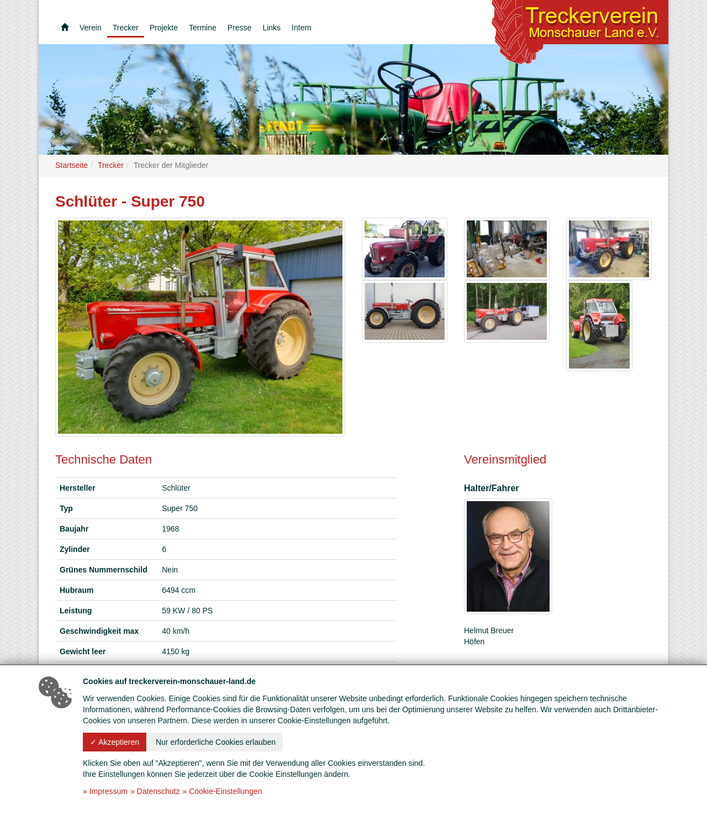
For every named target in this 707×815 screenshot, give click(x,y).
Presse (240, 27)
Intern (302, 27)
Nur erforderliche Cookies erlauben (216, 742)
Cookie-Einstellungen (225, 791)
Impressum (108, 791)
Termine (203, 27)
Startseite (71, 165)
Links (271, 27)
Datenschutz (158, 791)
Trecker (126, 27)
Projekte (164, 27)
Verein (91, 27)
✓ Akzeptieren (114, 742)
